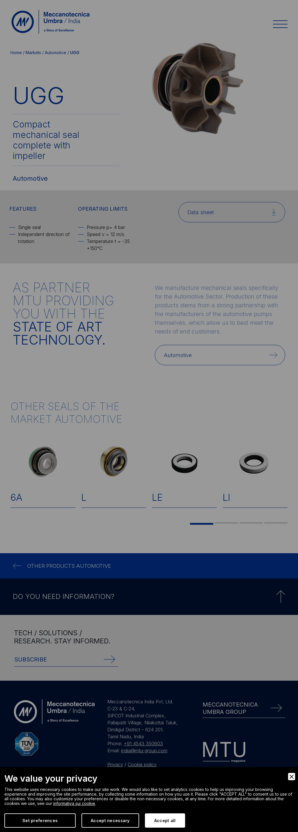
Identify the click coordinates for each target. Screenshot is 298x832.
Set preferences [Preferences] (40, 820)
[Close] (291, 776)
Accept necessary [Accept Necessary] (110, 820)
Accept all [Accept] (165, 820)
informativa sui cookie (74, 803)
